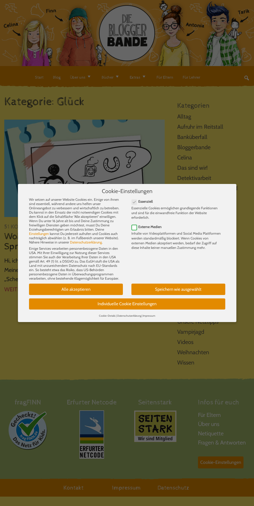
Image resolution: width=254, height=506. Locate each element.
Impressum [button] (149, 312)
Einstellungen (39, 230)
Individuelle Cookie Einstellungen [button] (127, 300)
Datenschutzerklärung (86, 239)
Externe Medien (148, 223)
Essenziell (143, 198)
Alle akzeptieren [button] (75, 285)
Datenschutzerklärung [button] (129, 312)
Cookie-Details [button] (107, 312)
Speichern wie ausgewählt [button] (178, 285)
